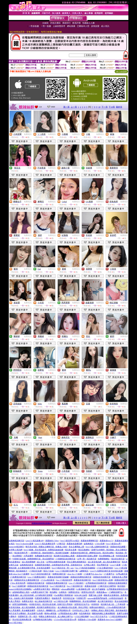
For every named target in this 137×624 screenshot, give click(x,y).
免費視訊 (28, 134)
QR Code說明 (121, 71)
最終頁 (119, 107)
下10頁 (112, 107)
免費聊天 (124, 235)
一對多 (29, 168)
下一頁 (104, 107)
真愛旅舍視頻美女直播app (42, 523)
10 (99, 107)
